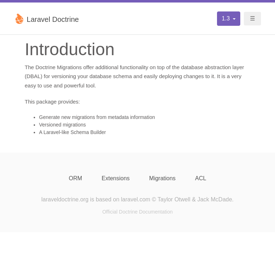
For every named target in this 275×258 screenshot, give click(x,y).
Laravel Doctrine (46, 18)
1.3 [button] (226, 18)
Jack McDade (214, 199)
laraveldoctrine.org (64, 199)
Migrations (162, 178)
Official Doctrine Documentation (137, 212)
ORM (75, 178)
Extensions (116, 178)
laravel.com (135, 199)
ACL (200, 178)
